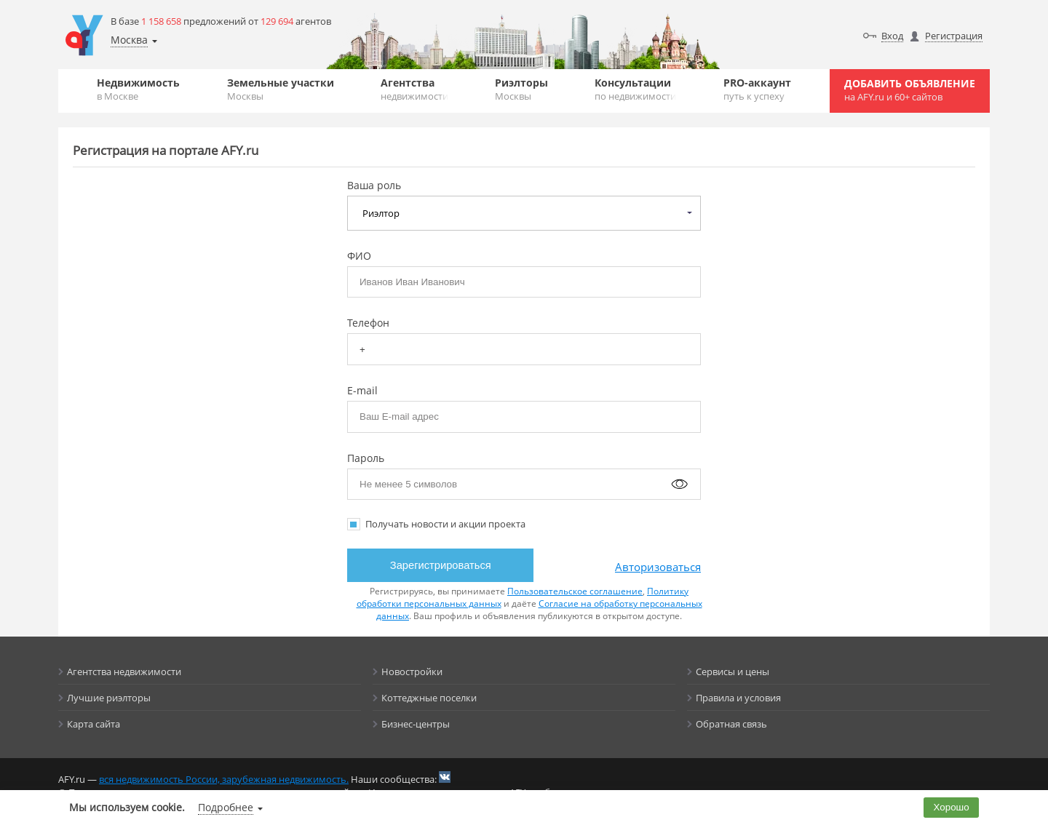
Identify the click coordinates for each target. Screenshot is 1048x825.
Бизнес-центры (415, 723)
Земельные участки (280, 89)
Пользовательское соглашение (575, 591)
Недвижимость (138, 89)
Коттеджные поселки (429, 697)
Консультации (635, 89)
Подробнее (225, 807)
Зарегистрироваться (440, 565)
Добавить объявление (909, 89)
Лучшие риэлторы (109, 697)
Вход (892, 35)
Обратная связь (731, 723)
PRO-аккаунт (757, 89)
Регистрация (953, 35)
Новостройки (411, 671)
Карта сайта (93, 723)
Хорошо (951, 807)
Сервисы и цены (732, 671)
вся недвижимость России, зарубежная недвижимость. (224, 779)
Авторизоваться (658, 566)
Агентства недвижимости (124, 671)
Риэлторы (521, 89)
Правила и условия (738, 697)
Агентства (414, 89)
